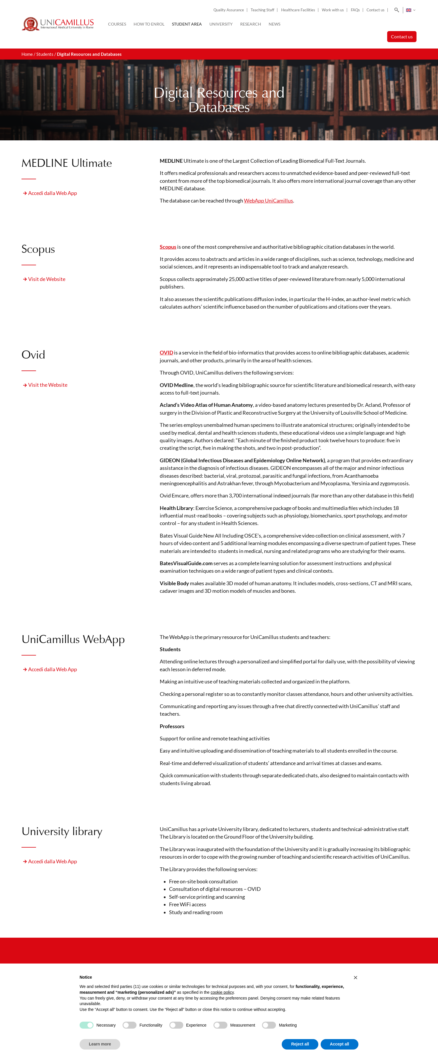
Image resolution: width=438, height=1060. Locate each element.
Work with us (333, 10)
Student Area (187, 24)
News (274, 24)
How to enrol (149, 24)
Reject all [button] (300, 1044)
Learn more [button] (100, 1044)
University (221, 24)
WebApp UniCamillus (268, 201)
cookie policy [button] (222, 992)
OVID (166, 353)
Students (44, 54)
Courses (117, 24)
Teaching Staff (262, 10)
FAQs (355, 10)
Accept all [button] (339, 1044)
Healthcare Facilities (298, 10)
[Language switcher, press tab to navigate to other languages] (411, 10)
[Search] (396, 10)
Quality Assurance (228, 10)
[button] (355, 977)
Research (250, 24)
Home (27, 54)
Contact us (376, 10)
